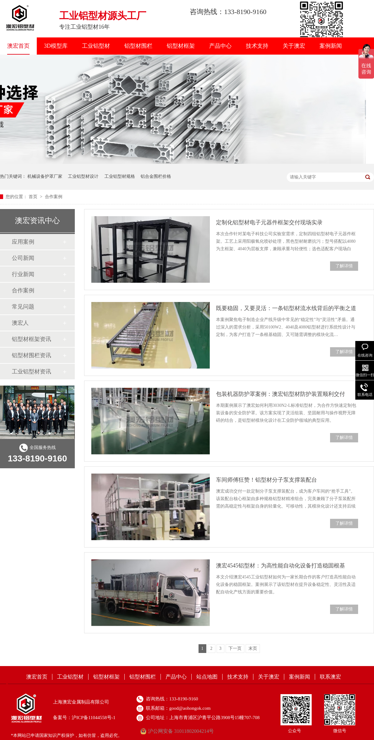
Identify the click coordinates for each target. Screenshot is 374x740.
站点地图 (207, 677)
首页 (34, 196)
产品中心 (220, 46)
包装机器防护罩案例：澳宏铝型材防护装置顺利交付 (280, 394)
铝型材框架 (181, 46)
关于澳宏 (294, 46)
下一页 (235, 648)
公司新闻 (23, 258)
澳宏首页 (18, 46)
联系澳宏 (330, 677)
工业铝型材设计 (83, 176)
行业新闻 (23, 274)
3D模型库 (56, 46)
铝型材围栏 (138, 46)
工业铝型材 (96, 46)
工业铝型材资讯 (31, 371)
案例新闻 (330, 46)
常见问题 (23, 307)
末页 (252, 648)
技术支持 (257, 46)
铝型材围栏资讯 (31, 355)
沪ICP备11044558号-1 (93, 717)
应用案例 (23, 242)
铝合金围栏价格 (156, 176)
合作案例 (53, 196)
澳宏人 (20, 323)
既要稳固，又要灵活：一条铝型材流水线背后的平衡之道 (286, 308)
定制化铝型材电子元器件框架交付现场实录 (269, 222)
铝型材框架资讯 (31, 339)
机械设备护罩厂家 (44, 176)
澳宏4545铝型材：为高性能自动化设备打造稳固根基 (280, 565)
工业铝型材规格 (119, 176)
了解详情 (344, 266)
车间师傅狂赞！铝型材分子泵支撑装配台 (266, 480)
